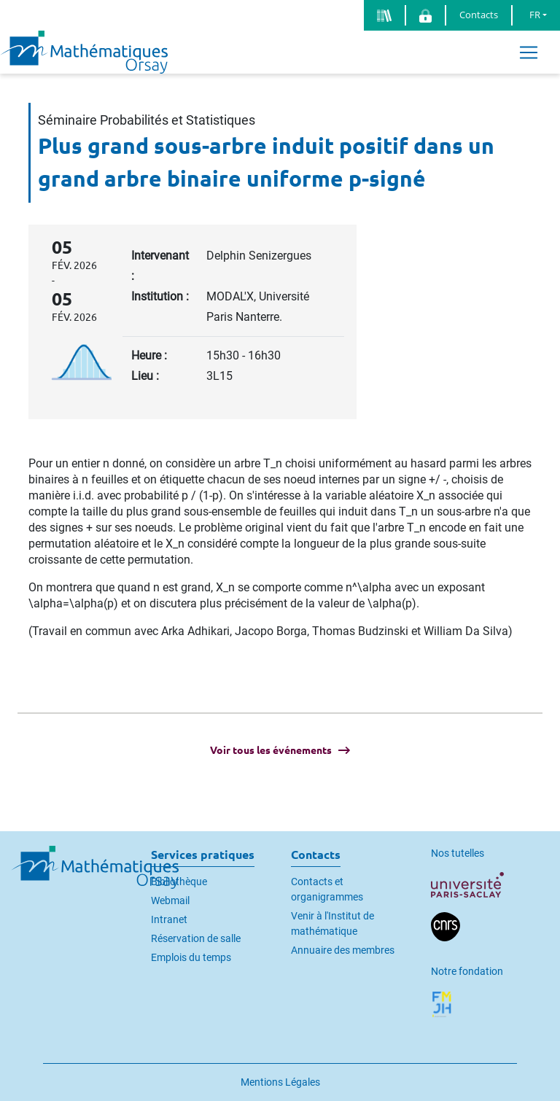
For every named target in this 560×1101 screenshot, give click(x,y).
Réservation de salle (196, 938)
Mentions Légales (280, 1082)
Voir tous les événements (271, 750)
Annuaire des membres (342, 950)
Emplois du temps (191, 957)
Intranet (169, 919)
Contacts (478, 14)
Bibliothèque (179, 881)
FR (534, 14)
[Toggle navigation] (528, 52)
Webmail (170, 900)
